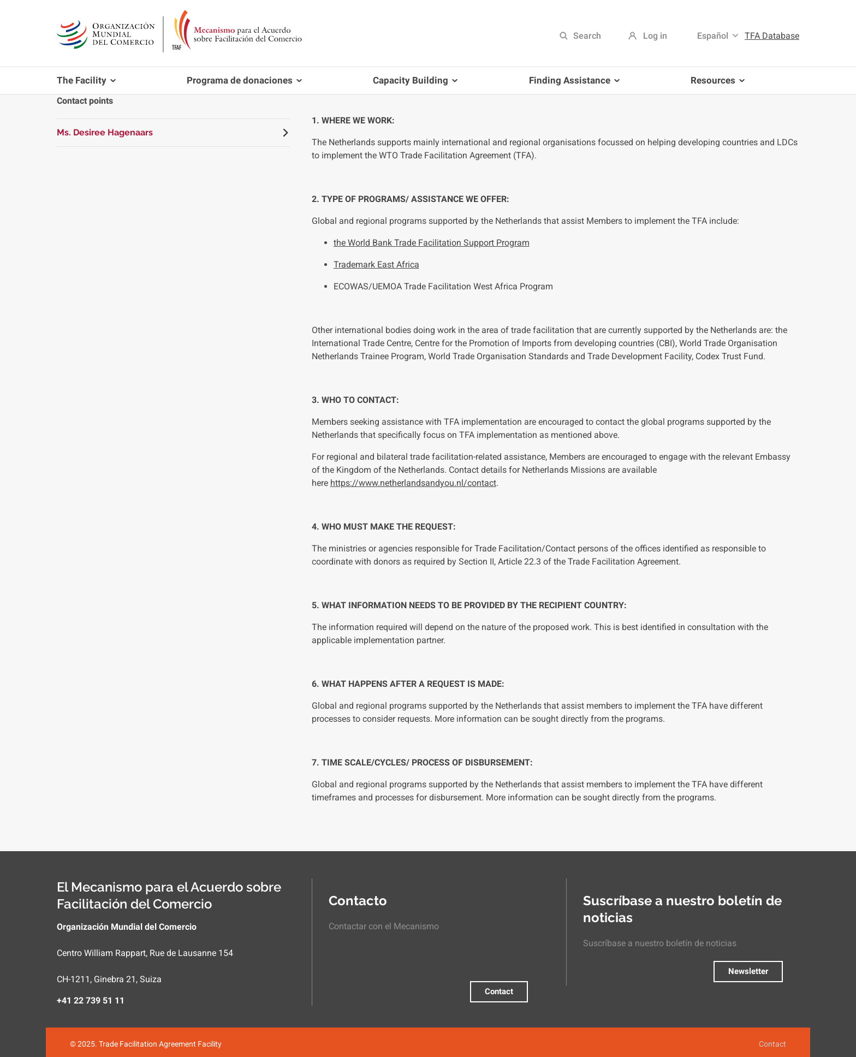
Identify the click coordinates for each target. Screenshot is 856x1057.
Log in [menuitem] (655, 36)
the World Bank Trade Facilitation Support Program (432, 242)
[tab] (173, 132)
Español (712, 36)
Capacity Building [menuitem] (413, 84)
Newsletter (748, 971)
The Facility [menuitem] (88, 84)
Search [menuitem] (587, 36)
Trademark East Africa (376, 264)
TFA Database (772, 36)
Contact (499, 991)
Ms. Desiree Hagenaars (105, 132)
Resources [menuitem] (715, 84)
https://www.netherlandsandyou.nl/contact (413, 483)
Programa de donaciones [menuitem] (242, 84)
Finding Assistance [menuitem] (572, 84)
